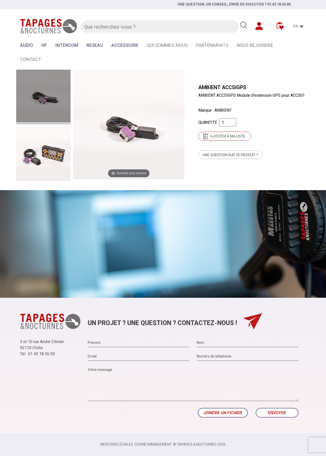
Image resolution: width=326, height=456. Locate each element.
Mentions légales (116, 444)
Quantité (207, 122)
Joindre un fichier (222, 412)
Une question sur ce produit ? (230, 155)
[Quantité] (227, 122)
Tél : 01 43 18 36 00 (37, 353)
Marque (205, 110)
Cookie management (153, 444)
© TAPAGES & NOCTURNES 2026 (199, 444)
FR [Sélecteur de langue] (295, 26)
